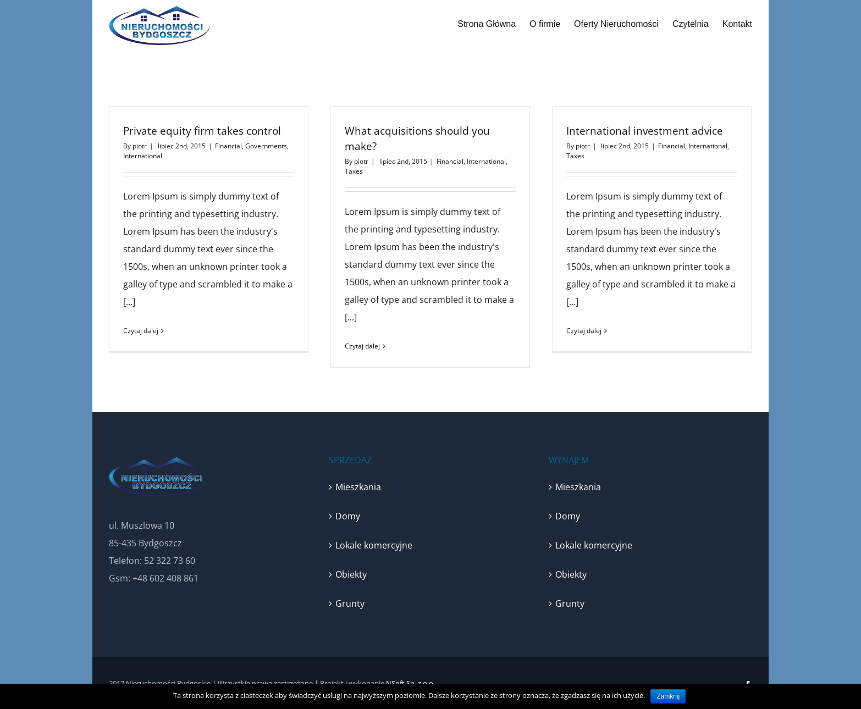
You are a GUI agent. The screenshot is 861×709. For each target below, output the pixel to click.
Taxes (354, 171)
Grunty (350, 603)
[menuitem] (493, 24)
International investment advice (644, 131)
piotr (140, 146)
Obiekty (351, 574)
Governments (266, 146)
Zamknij (668, 696)
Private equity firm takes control (202, 131)
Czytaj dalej (140, 330)
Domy (347, 516)
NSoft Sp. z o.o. (410, 683)
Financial (228, 146)
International (142, 155)
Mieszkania (358, 487)
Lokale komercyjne (373, 545)
